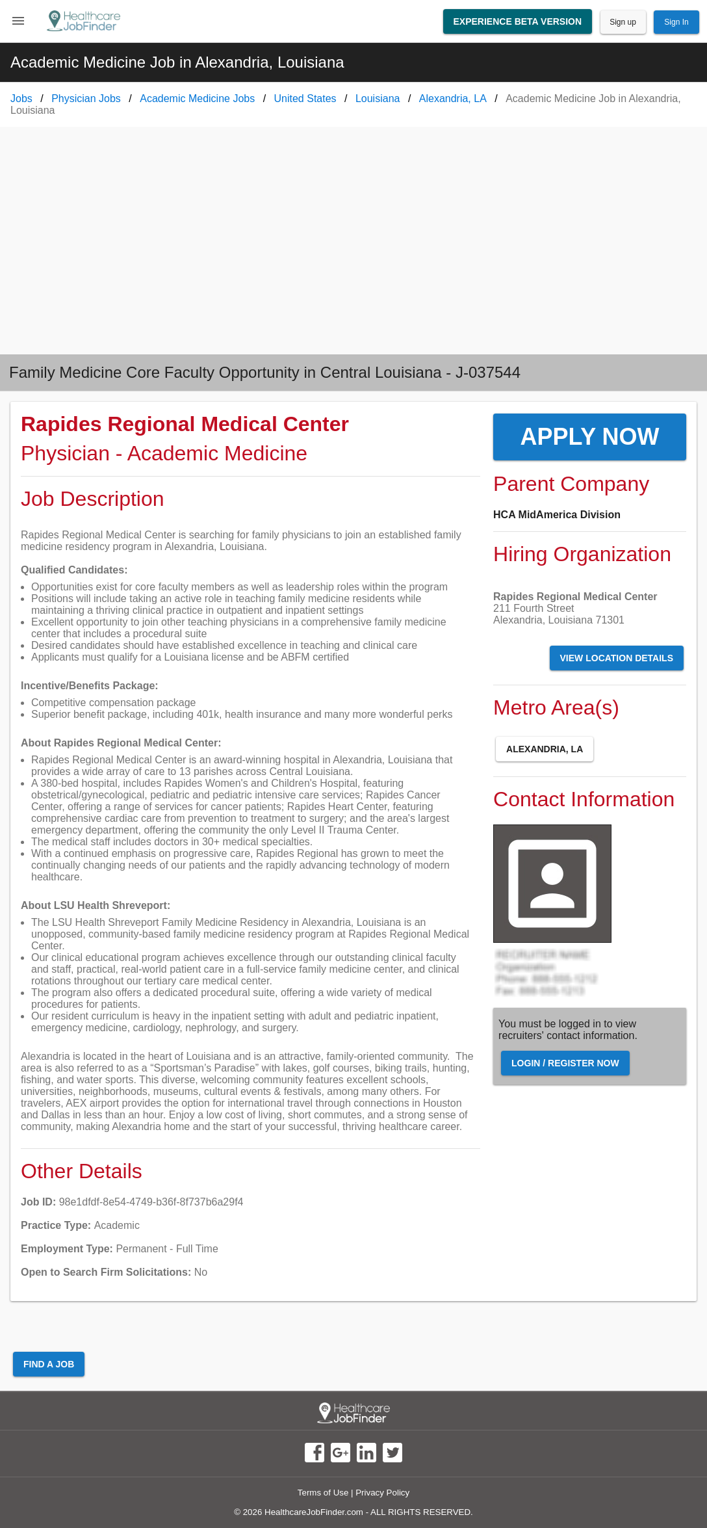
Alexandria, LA (544, 749)
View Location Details (616, 658)
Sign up (623, 22)
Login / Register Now (565, 1063)
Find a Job (48, 1364)
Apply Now (589, 436)
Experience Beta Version (518, 21)
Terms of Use (323, 1492)
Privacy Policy (382, 1492)
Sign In (676, 22)
